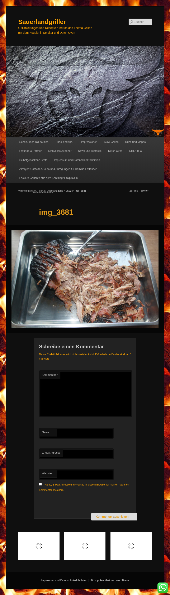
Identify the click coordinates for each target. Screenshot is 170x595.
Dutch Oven (115, 150)
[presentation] (71, 503)
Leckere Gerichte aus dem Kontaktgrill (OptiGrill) (48, 177)
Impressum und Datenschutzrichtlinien (77, 160)
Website (47, 473)
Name (45, 432)
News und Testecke (90, 150)
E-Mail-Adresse (51, 452)
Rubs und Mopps (135, 141)
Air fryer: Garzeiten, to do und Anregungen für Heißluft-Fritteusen (58, 169)
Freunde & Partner (30, 150)
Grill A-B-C (135, 150)
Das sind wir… (66, 141)
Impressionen (89, 141)
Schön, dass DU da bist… (34, 141)
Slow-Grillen (111, 141)
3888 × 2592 (64, 190)
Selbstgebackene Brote (33, 160)
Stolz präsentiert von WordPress (109, 580)
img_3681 (80, 190)
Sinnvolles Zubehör (59, 150)
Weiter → (146, 190)
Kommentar (50, 374)
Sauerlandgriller (42, 21)
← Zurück (132, 190)
